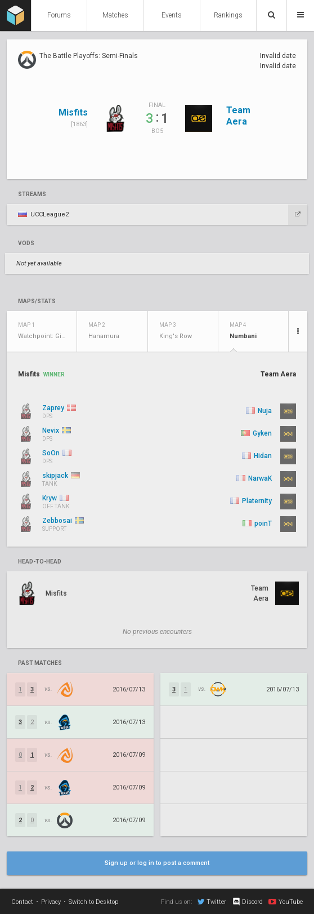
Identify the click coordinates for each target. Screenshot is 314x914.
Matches (115, 15)
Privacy (51, 902)
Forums (59, 15)
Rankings (228, 15)
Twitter (212, 902)
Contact (22, 902)
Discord (247, 901)
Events (172, 15)
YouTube (285, 902)
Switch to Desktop (93, 902)
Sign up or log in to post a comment (157, 863)
